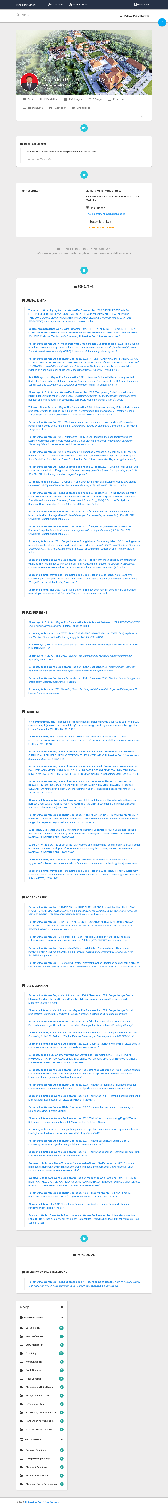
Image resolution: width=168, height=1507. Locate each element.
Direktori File (81, 107)
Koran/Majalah (42, 1362)
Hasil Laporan (42, 1379)
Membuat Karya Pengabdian (42, 1484)
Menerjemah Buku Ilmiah (42, 1387)
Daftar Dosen (78, 4)
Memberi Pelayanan (42, 1475)
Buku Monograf (42, 1345)
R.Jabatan (116, 99)
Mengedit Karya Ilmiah (42, 1395)
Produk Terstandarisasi (42, 1429)
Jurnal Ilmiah (42, 1328)
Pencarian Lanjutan (134, 15)
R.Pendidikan (48, 99)
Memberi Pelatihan (42, 1467)
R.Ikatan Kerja (33, 107)
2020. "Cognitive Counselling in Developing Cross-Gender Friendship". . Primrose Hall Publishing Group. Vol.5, (82, 578)
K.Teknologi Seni (42, 1404)
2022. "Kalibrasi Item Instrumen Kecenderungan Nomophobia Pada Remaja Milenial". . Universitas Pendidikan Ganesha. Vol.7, (81, 515)
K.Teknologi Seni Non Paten (42, 1412)
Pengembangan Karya (42, 1459)
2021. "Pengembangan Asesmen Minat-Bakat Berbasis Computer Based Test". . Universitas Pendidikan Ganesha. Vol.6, (79, 530)
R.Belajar (95, 99)
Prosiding (42, 1353)
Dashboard (55, 4)
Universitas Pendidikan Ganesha (42, 1502)
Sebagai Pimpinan (42, 1450)
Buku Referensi (42, 1336)
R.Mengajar (57, 107)
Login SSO (141, 4)
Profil (28, 99)
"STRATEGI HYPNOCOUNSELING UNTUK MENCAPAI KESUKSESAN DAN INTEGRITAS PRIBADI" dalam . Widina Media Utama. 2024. (81, 925)
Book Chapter (42, 1370)
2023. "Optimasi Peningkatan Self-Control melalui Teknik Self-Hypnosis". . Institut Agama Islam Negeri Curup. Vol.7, (83, 470)
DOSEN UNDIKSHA (26, 4)
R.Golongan (73, 99)
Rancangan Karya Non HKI (42, 1421)
